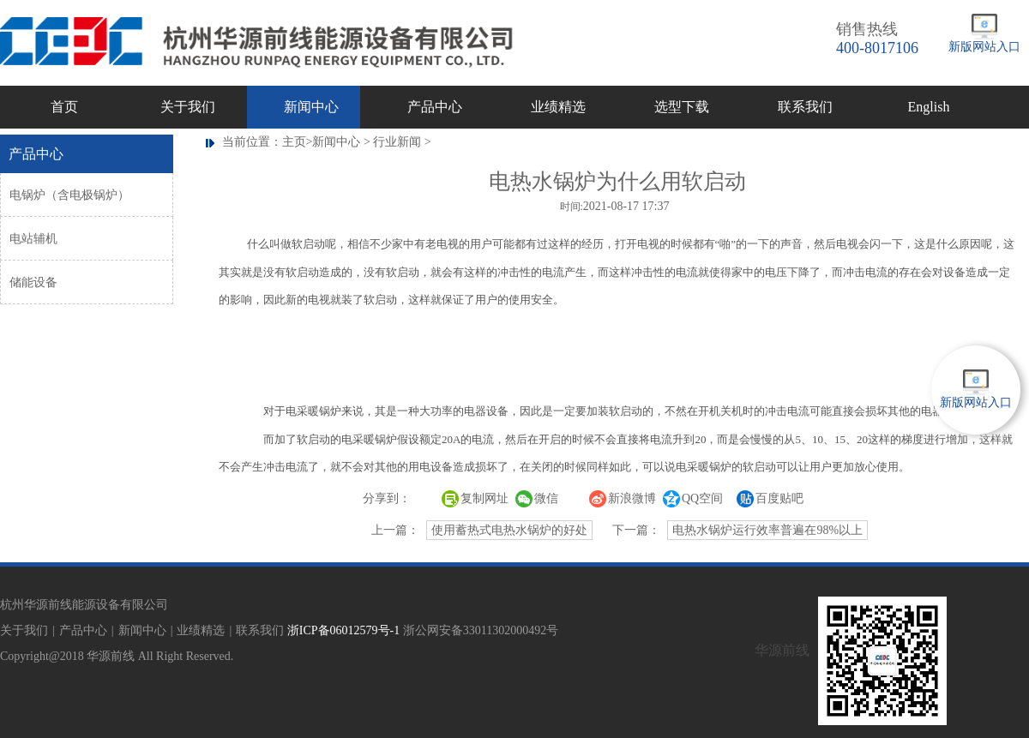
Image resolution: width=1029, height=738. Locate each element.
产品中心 (434, 106)
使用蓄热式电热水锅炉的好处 (509, 530)
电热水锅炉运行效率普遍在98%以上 (767, 530)
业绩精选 (558, 106)
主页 (294, 141)
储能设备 (33, 282)
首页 (64, 106)
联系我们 (805, 106)
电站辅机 (33, 238)
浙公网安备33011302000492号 (480, 630)
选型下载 (681, 106)
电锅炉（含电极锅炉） (69, 195)
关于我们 (187, 106)
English (929, 106)
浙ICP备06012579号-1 (343, 630)
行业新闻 (397, 141)
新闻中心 (311, 106)
